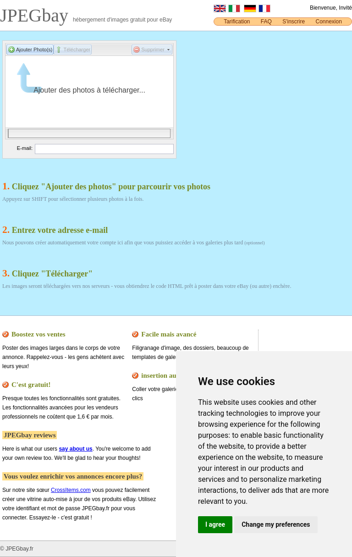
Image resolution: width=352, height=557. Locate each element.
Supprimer (153, 49)
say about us (75, 449)
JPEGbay (36, 15)
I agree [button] (215, 524)
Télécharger (76, 49)
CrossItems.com (71, 490)
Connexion (329, 21)
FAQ (266, 21)
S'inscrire (293, 21)
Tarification (237, 21)
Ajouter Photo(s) (34, 49)
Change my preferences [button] (276, 524)
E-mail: (25, 148)
